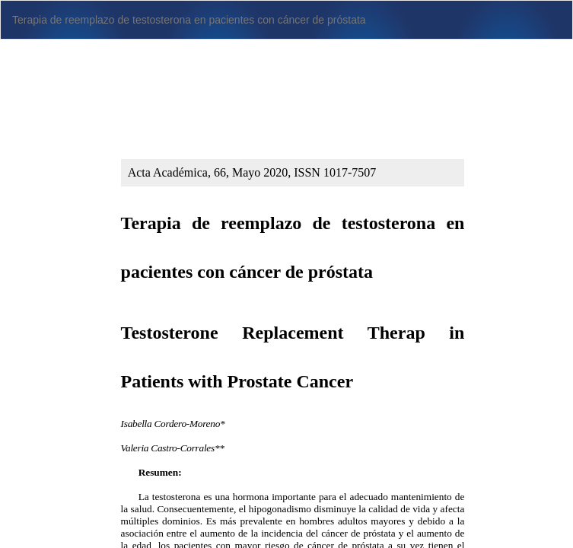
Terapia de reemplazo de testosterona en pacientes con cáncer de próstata (189, 20)
